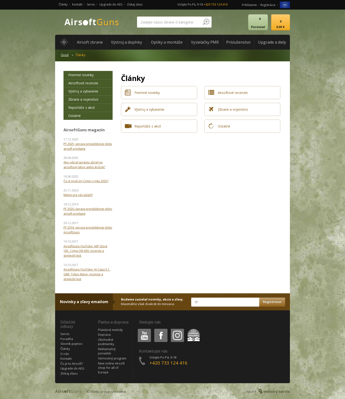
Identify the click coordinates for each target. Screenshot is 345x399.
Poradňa (66, 339)
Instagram (177, 329)
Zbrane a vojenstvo (83, 99)
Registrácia (267, 5)
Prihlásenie (249, 5)
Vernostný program (112, 358)
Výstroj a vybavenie (83, 91)
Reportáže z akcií (81, 107)
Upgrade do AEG (110, 4)
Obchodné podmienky (106, 341)
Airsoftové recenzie (83, 83)
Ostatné (74, 115)
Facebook (160, 329)
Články (63, 4)
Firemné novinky (81, 75)
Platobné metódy (110, 330)
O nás (64, 354)
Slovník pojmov (71, 343)
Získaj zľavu (135, 4)
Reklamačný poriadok (107, 351)
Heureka (192, 329)
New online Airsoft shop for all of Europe (111, 367)
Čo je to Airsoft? (71, 363)
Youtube (143, 329)
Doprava (104, 334)
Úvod (65, 55)
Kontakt (77, 4)
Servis (91, 4)
